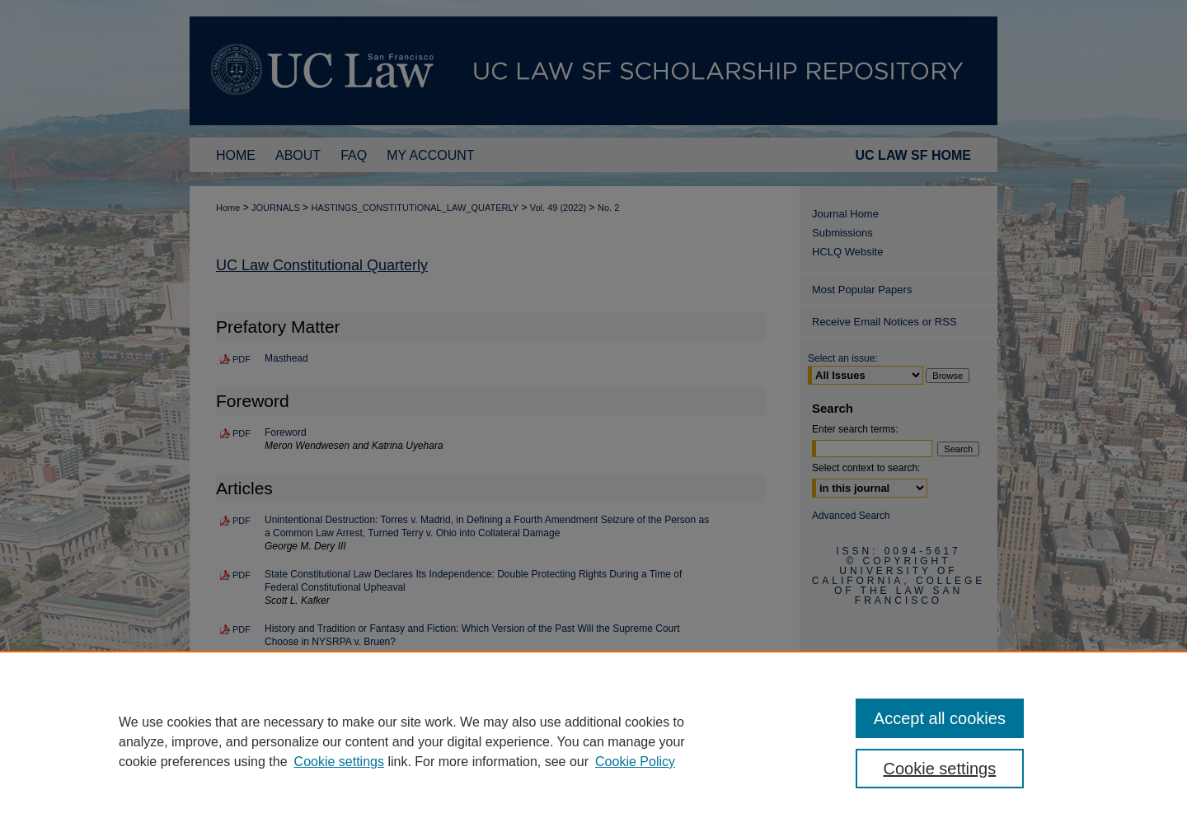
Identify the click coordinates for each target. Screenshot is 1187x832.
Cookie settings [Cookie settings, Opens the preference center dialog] (940, 769)
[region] (593, 741)
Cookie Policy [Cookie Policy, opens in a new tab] (635, 762)
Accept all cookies (940, 718)
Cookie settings (339, 762)
